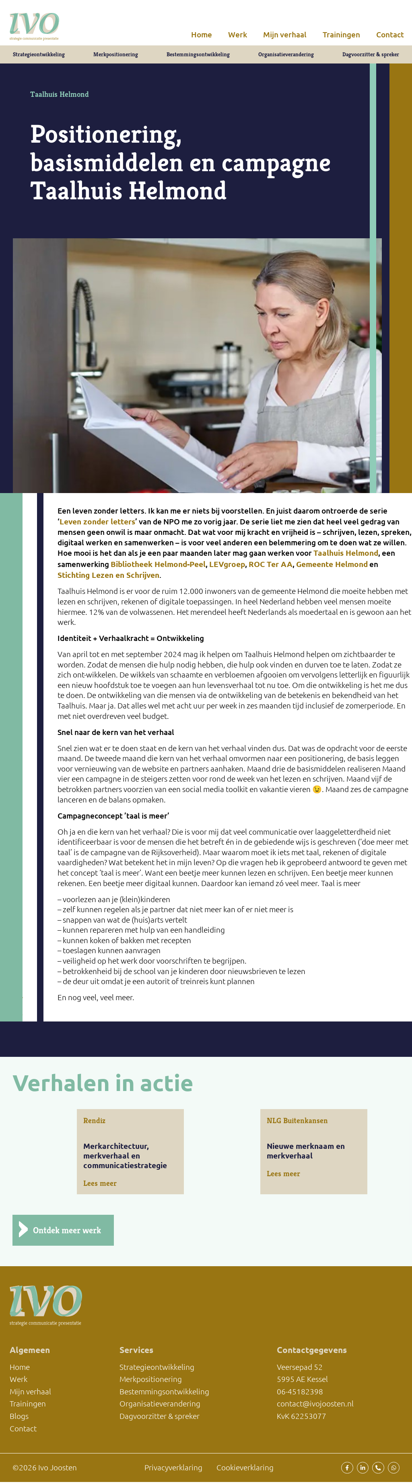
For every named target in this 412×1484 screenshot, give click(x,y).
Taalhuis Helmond (345, 556)
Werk (237, 34)
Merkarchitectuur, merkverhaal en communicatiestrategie (125, 1159)
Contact (390, 34)
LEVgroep (227, 567)
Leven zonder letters (97, 524)
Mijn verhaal (285, 34)
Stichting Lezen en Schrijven (108, 578)
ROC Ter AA (271, 567)
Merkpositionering (115, 56)
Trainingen (341, 34)
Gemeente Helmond (332, 567)
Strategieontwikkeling (38, 56)
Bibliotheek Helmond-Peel (158, 567)
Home (201, 34)
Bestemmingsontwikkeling (198, 56)
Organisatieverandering (286, 56)
